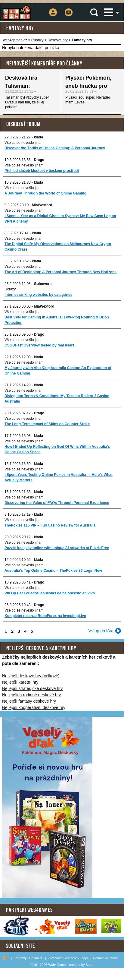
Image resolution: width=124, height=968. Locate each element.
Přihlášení (53, 8)
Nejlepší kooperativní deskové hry (33, 707)
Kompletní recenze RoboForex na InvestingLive (45, 616)
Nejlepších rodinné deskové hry (31, 694)
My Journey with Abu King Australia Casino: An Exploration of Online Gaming (58, 370)
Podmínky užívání (106, 958)
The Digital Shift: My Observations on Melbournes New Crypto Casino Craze (58, 246)
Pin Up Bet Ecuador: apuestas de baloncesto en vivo (50, 593)
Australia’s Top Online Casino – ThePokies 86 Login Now (53, 570)
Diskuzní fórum (23, 124)
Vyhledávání (94, 12)
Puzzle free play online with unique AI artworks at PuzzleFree (57, 548)
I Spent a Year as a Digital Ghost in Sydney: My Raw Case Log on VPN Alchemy (60, 218)
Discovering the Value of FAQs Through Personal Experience (57, 503)
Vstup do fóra (100, 630)
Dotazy (10, 289)
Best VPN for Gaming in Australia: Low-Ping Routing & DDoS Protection (57, 320)
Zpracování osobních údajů (68, 958)
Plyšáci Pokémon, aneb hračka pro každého (88, 86)
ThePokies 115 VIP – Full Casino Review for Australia (50, 525)
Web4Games (57, 964)
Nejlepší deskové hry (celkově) (31, 675)
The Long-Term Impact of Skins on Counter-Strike (47, 424)
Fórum (68, 8)
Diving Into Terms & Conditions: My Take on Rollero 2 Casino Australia (57, 398)
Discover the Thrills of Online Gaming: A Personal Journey (55, 148)
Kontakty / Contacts (28, 958)
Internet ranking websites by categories (38, 295)
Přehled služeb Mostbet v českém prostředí (42, 171)
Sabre (89, 964)
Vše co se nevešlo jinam (24, 143)
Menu (108, 12)
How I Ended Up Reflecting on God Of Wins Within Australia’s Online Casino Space (57, 449)
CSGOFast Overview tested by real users (40, 345)
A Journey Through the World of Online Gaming (45, 193)
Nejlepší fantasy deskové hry (29, 701)
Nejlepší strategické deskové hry (32, 688)
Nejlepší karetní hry (20, 682)
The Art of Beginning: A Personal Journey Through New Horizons (60, 272)
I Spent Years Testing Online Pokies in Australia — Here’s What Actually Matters (59, 477)
